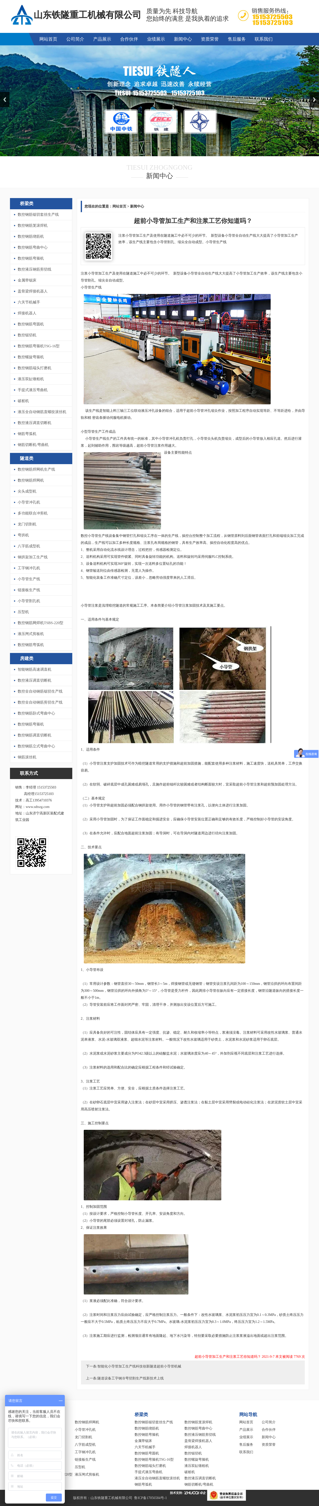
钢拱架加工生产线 (33, 557)
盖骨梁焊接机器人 (33, 291)
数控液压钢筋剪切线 (34, 269)
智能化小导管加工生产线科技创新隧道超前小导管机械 (139, 1366)
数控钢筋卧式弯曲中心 (36, 713)
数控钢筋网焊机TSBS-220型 (40, 623)
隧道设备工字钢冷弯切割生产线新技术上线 (130, 1378)
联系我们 (264, 39)
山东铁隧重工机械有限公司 (111, 1498)
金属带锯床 (27, 280)
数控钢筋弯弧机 (31, 645)
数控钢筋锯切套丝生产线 (38, 214)
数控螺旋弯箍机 (31, 357)
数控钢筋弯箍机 (31, 258)
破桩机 (23, 401)
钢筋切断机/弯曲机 (33, 445)
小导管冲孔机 (29, 502)
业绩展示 (156, 39)
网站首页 (48, 39)
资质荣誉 (210, 39)
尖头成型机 (27, 491)
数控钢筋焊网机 (31, 480)
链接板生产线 (29, 590)
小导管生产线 (29, 579)
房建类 (26, 658)
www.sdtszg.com (38, 807)
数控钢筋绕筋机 (31, 236)
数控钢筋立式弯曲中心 (36, 746)
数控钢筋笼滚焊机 (33, 225)
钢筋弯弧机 (27, 434)
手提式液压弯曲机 (33, 390)
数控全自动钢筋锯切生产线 (40, 691)
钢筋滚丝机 (27, 757)
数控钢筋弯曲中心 (33, 247)
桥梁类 (26, 203)
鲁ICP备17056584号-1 (150, 1498)
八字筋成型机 (29, 546)
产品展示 (102, 39)
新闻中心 (183, 39)
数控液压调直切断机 (34, 423)
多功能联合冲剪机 (33, 513)
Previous (4, 99)
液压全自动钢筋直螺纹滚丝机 (42, 412)
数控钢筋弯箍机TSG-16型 (39, 346)
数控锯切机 (27, 335)
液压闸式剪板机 (31, 634)
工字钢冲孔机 (29, 568)
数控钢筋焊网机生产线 (36, 469)
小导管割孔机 (29, 601)
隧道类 (26, 458)
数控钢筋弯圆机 (31, 324)
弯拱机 (23, 535)
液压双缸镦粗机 (31, 379)
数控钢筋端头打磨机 (34, 368)
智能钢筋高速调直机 (34, 669)
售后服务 (237, 39)
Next (314, 99)
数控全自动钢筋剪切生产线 (40, 702)
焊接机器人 (27, 313)
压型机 (23, 612)
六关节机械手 (29, 302)
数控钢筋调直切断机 (34, 735)
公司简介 (75, 39)
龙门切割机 (27, 524)
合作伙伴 (129, 39)
